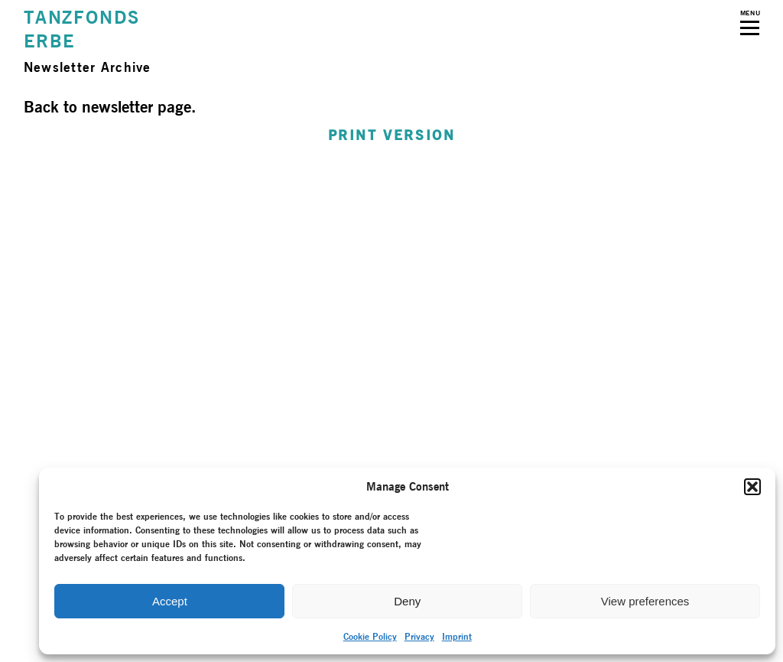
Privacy (419, 636)
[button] (752, 486)
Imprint (457, 636)
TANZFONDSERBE (82, 29)
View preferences (645, 601)
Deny (407, 601)
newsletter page (136, 106)
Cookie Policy (370, 636)
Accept (169, 601)
